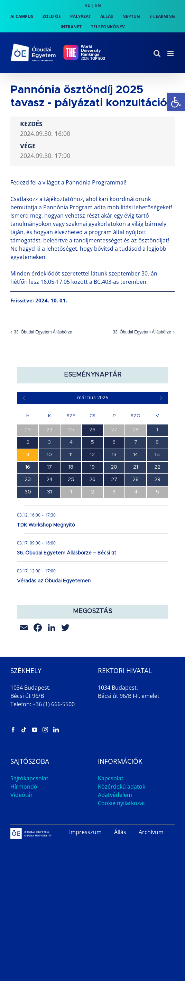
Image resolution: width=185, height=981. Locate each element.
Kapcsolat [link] (110, 778)
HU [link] (87, 5)
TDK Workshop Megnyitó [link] (46, 525)
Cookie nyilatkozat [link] (121, 803)
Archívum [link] (151, 832)
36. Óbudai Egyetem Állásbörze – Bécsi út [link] (66, 553)
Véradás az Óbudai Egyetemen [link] (54, 581)
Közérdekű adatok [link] (121, 786)
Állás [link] (120, 832)
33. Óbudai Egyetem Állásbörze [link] (43, 332)
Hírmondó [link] (23, 786)
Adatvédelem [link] (115, 795)
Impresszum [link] (85, 832)
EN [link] (98, 5)
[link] (176, 102)
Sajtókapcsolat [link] (29, 778)
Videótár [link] (21, 795)
